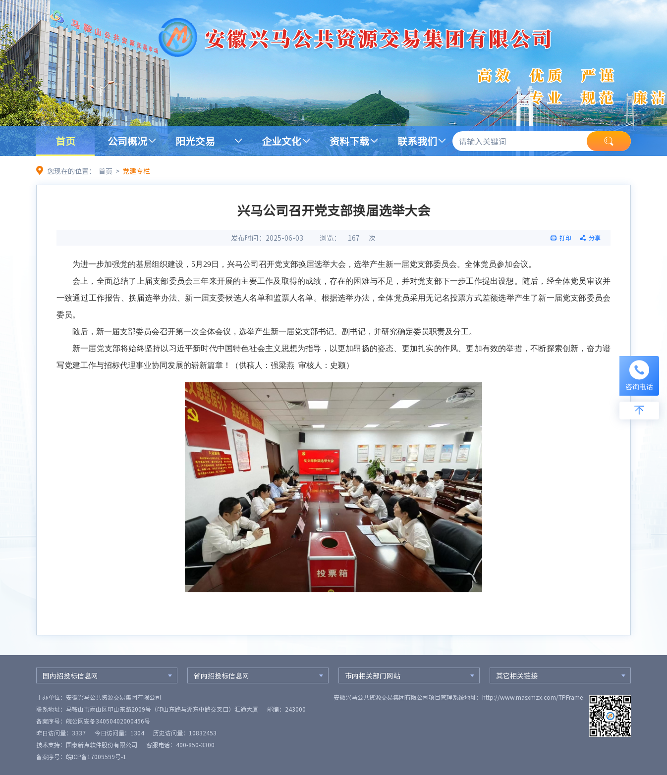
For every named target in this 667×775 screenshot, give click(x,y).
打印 (565, 237)
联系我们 (417, 141)
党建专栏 (136, 171)
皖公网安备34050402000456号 (108, 721)
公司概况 (127, 141)
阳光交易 (195, 141)
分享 (595, 237)
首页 (65, 141)
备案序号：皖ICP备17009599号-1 (81, 756)
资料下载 (349, 141)
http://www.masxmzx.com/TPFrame (532, 697)
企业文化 (281, 141)
